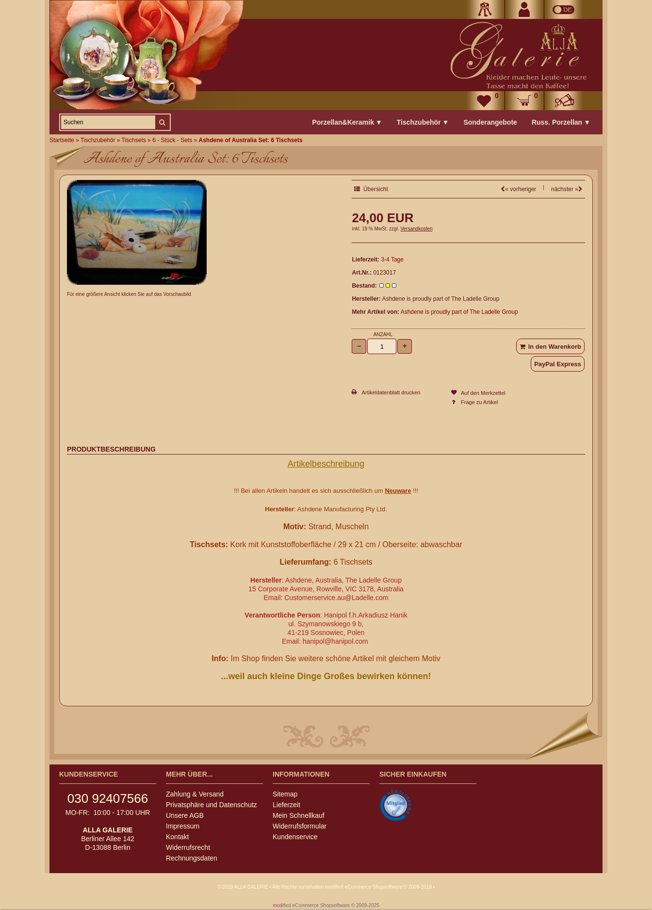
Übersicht (371, 189)
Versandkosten (416, 228)
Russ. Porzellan (561, 122)
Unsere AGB (185, 815)
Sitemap (285, 794)
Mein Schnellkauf (299, 815)
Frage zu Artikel (479, 402)
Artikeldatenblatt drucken (390, 392)
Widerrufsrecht (188, 847)
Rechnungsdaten (191, 858)
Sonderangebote (490, 122)
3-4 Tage (392, 259)
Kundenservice (295, 837)
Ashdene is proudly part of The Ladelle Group (459, 312)
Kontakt (177, 837)
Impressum (182, 826)
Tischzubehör (423, 122)
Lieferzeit (286, 805)
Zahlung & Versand (195, 794)
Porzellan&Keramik (347, 122)
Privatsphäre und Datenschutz (211, 805)
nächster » (567, 189)
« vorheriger (518, 189)
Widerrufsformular (299, 826)
